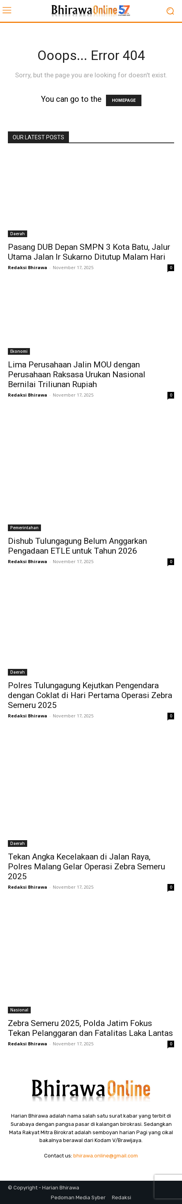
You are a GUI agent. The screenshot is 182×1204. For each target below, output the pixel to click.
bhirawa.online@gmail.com (105, 1156)
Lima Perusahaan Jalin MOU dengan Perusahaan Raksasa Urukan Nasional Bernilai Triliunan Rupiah (76, 374)
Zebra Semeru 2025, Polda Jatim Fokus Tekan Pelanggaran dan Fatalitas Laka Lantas (90, 1028)
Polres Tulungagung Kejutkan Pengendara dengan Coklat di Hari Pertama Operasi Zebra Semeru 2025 (90, 695)
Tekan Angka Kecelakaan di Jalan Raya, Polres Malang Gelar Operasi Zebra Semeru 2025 (86, 866)
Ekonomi (19, 351)
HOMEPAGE (124, 100)
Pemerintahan (24, 527)
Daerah (17, 233)
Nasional (19, 1010)
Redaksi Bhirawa (27, 267)
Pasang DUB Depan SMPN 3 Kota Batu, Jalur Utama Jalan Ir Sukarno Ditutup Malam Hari (89, 252)
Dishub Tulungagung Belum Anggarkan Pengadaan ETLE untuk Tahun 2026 (77, 546)
